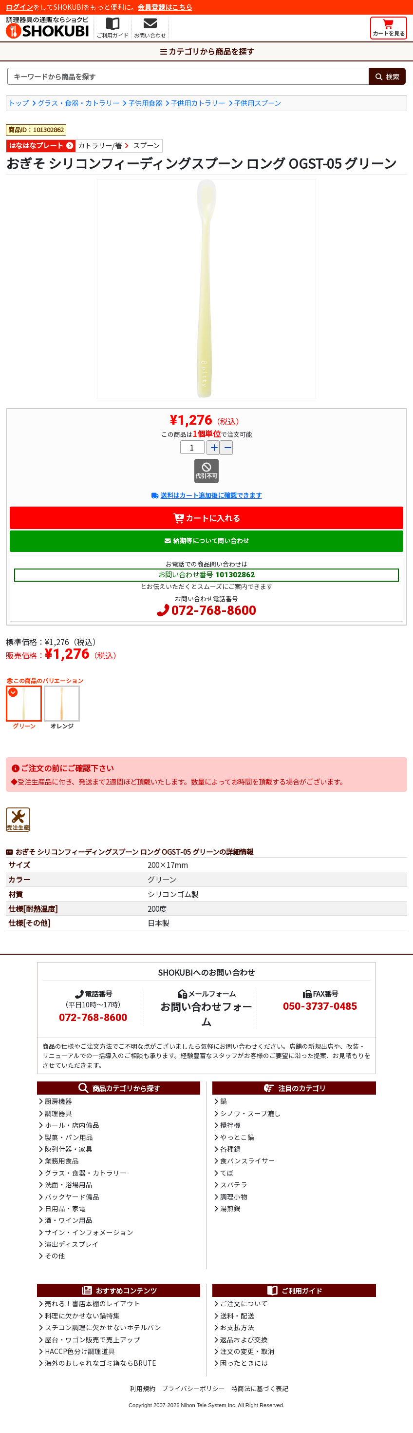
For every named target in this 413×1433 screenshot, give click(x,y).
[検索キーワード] (188, 76)
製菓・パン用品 (69, 1137)
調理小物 (233, 1196)
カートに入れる (206, 518)
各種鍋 (230, 1149)
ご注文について (244, 1303)
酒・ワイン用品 (69, 1220)
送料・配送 (237, 1315)
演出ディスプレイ (72, 1244)
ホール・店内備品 (72, 1125)
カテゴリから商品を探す (206, 51)
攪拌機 (230, 1125)
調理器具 (58, 1113)
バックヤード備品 (72, 1196)
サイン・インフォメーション (89, 1232)
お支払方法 (237, 1327)
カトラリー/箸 (100, 145)
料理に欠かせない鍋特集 (82, 1315)
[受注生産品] (18, 818)
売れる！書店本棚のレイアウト (92, 1303)
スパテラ (233, 1184)
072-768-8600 (213, 610)
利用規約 (142, 1388)
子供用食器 (145, 103)
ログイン (19, 7)
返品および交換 (244, 1339)
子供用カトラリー (197, 103)
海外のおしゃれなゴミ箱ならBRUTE (100, 1363)
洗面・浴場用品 (69, 1184)
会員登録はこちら (165, 7)
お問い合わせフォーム (206, 1014)
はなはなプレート (36, 145)
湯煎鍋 (230, 1208)
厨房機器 (58, 1101)
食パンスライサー (247, 1160)
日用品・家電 (65, 1208)
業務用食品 (62, 1160)
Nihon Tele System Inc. (209, 1405)
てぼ (227, 1173)
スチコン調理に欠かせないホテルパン (103, 1327)
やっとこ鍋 (237, 1137)
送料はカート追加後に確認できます (206, 495)
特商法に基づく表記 (259, 1388)
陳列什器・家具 (69, 1149)
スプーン (146, 145)
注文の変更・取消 (247, 1351)
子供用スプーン (257, 103)
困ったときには (244, 1363)
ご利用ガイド (294, 1291)
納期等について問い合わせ (206, 540)
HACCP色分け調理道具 (80, 1351)
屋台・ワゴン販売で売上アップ (92, 1339)
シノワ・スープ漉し (250, 1113)
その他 (55, 1255)
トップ (18, 103)
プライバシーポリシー (193, 1388)
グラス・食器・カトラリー (78, 103)
